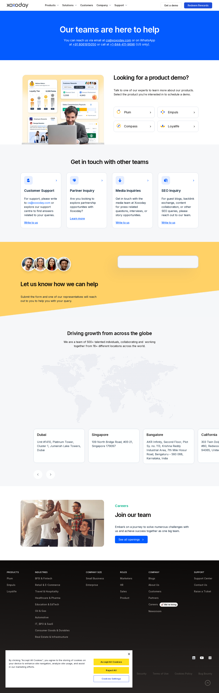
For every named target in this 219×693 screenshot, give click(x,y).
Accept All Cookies (111, 662)
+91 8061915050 (84, 44)
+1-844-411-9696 (122, 44)
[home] (17, 5)
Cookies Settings (111, 678)
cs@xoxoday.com (118, 40)
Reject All (111, 670)
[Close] (129, 654)
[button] (52, 5)
